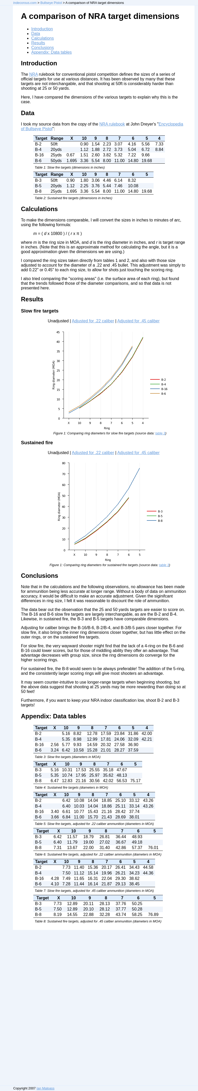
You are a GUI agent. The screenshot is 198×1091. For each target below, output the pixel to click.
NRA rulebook (112, 124)
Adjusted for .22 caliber (93, 321)
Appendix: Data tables (51, 52)
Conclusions (42, 47)
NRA (33, 74)
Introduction (42, 29)
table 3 (160, 433)
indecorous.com (24, 3)
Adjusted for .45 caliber (138, 321)
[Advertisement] (19, 1008)
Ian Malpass (46, 1088)
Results (38, 43)
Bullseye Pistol (51, 3)
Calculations (42, 38)
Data (35, 33)
